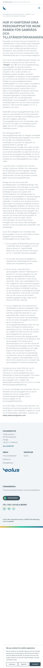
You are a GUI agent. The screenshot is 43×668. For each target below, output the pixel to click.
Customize (12, 664)
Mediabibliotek (8, 463)
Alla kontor (8, 446)
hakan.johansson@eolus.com (14, 415)
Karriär (26, 456)
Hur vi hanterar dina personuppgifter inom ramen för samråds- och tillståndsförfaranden (23, 30)
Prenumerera (11, 498)
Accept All (35, 664)
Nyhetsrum (7, 459)
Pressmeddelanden (9, 456)
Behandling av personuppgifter (13, 14)
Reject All (23, 664)
